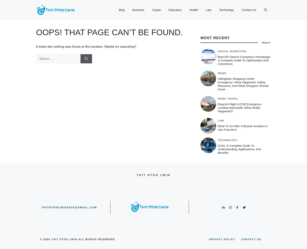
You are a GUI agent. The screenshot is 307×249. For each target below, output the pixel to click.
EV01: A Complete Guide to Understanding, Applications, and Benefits (239, 149)
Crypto (156, 10)
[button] (265, 10)
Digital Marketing (232, 51)
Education (175, 10)
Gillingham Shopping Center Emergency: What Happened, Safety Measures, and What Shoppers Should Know (243, 84)
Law (208, 10)
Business (138, 10)
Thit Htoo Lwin (64, 239)
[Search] (86, 59)
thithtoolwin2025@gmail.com (69, 207)
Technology (226, 10)
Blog (122, 10)
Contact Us (249, 10)
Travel (232, 98)
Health (194, 10)
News (222, 73)
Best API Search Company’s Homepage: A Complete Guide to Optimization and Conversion (244, 60)
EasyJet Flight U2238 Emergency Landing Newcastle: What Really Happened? (240, 107)
